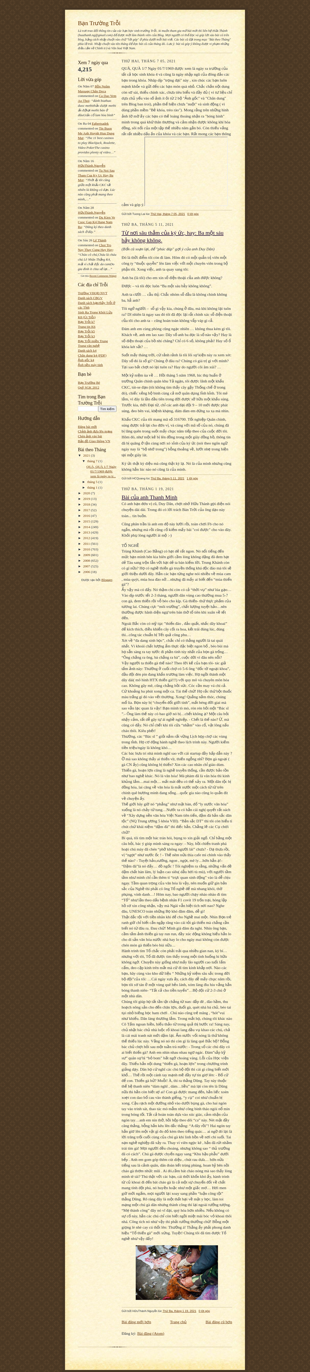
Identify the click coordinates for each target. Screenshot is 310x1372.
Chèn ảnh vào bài (90, 436)
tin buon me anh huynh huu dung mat (96, 133)
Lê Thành (99, 240)
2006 (87, 572)
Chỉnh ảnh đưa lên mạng (95, 431)
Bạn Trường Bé (89, 382)
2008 (87, 560)
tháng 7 (92, 461)
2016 (87, 516)
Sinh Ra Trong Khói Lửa (95, 312)
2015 (87, 521)
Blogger (106, 580)
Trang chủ (178, 1322)
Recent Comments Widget (102, 275)
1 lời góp (192, 478)
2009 (87, 555)
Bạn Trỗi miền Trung (93, 341)
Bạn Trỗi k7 (86, 322)
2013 (87, 532)
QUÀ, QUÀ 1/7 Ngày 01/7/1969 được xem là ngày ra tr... (101, 471)
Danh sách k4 (87, 350)
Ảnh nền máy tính (90, 365)
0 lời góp (193, 213)
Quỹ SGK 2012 (88, 387)
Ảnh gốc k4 (86, 360)
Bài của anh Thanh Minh (149, 497)
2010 (87, 549)
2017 (87, 510)
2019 (87, 499)
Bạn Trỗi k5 (86, 331)
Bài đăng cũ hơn (219, 1322)
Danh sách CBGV (90, 298)
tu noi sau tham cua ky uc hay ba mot (96, 175)
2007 (87, 566)
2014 (87, 527)
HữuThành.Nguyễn (91, 165)
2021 (87, 455)
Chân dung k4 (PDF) (92, 355)
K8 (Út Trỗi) (87, 317)
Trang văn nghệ (89, 346)
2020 (87, 493)
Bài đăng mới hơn (136, 1322)
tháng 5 (92, 482)
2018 (87, 504)
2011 (87, 544)
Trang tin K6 (86, 327)
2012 (87, 538)
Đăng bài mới (87, 427)
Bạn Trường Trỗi (99, 23)
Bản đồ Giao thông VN (94, 441)
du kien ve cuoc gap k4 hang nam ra (96, 222)
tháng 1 (92, 487)
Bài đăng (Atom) (150, 1333)
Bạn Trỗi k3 (86, 336)
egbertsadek (100, 123)
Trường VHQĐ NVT (92, 293)
